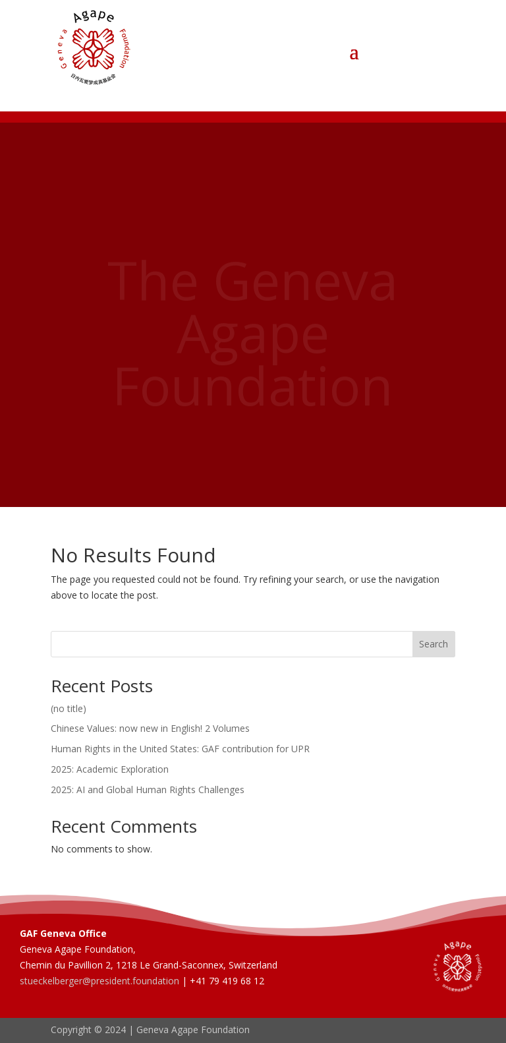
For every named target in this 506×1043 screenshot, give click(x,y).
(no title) (68, 708)
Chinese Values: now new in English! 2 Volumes (150, 728)
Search (433, 644)
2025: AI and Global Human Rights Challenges (147, 789)
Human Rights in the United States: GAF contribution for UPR (180, 748)
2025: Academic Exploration (110, 769)
